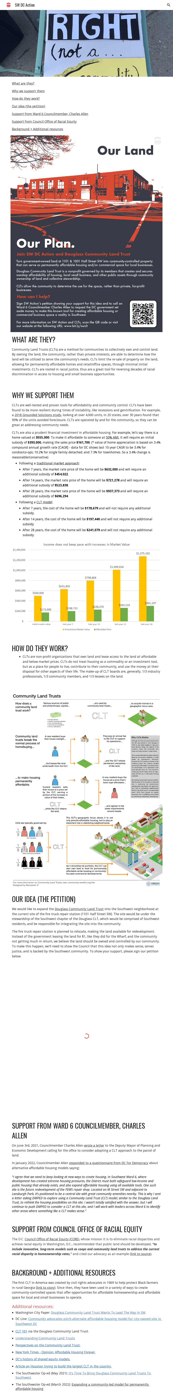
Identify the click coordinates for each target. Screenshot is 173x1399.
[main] (86, 355)
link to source (141, 1254)
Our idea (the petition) (28, 106)
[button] (168, 5)
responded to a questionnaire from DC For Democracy (108, 1163)
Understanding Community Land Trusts (45, 1338)
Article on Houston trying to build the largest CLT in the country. (64, 1366)
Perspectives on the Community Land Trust (48, 1345)
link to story (46, 1287)
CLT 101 (21, 1331)
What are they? (23, 83)
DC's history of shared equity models (43, 1359)
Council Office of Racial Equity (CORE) (52, 1239)
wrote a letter (94, 1145)
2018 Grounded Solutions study (38, 415)
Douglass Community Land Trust (79, 909)
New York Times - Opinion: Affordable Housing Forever (55, 1352)
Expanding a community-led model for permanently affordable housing (83, 1386)
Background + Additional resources (37, 129)
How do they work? (26, 98)
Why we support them (28, 91)
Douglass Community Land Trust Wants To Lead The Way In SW (98, 1312)
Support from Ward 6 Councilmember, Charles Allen (50, 114)
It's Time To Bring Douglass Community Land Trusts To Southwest (84, 1375)
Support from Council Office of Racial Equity (44, 121)
